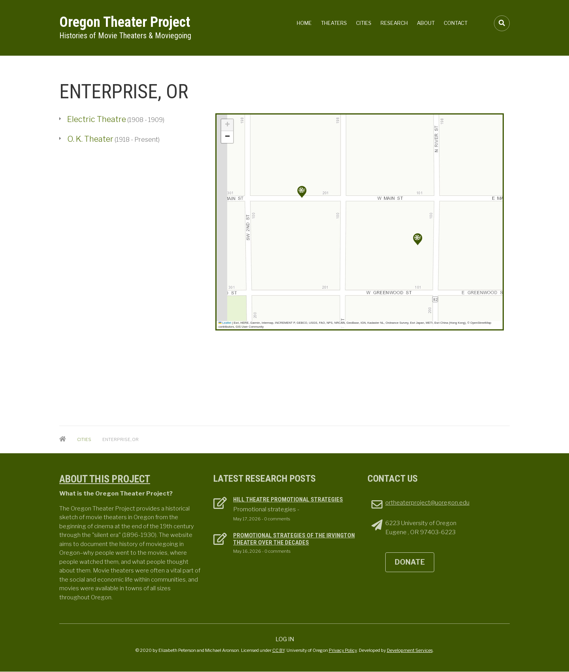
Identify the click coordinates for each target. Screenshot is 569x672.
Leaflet (225, 323)
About (426, 23)
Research (394, 23)
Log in (284, 639)
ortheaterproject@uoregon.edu (427, 502)
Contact (455, 23)
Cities (363, 23)
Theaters (334, 23)
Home (304, 23)
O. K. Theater (90, 139)
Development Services (410, 650)
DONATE (410, 562)
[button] (417, 239)
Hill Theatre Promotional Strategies (288, 499)
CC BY (278, 650)
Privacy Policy (343, 650)
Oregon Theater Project (124, 22)
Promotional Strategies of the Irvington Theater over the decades (294, 539)
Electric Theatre (96, 119)
